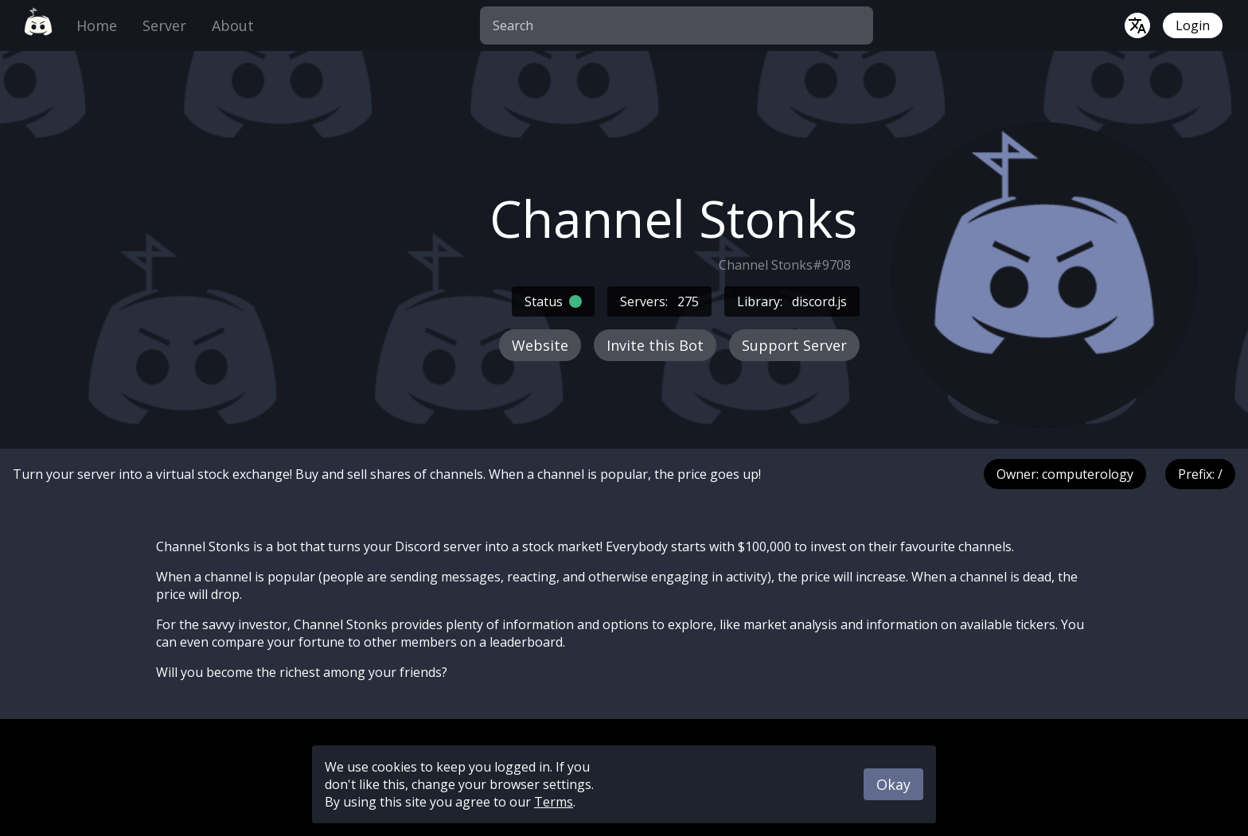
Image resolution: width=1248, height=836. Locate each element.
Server (164, 25)
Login (1193, 25)
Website (540, 345)
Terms (553, 802)
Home (96, 25)
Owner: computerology (1064, 474)
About (233, 25)
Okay (893, 784)
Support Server (794, 345)
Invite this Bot (655, 345)
